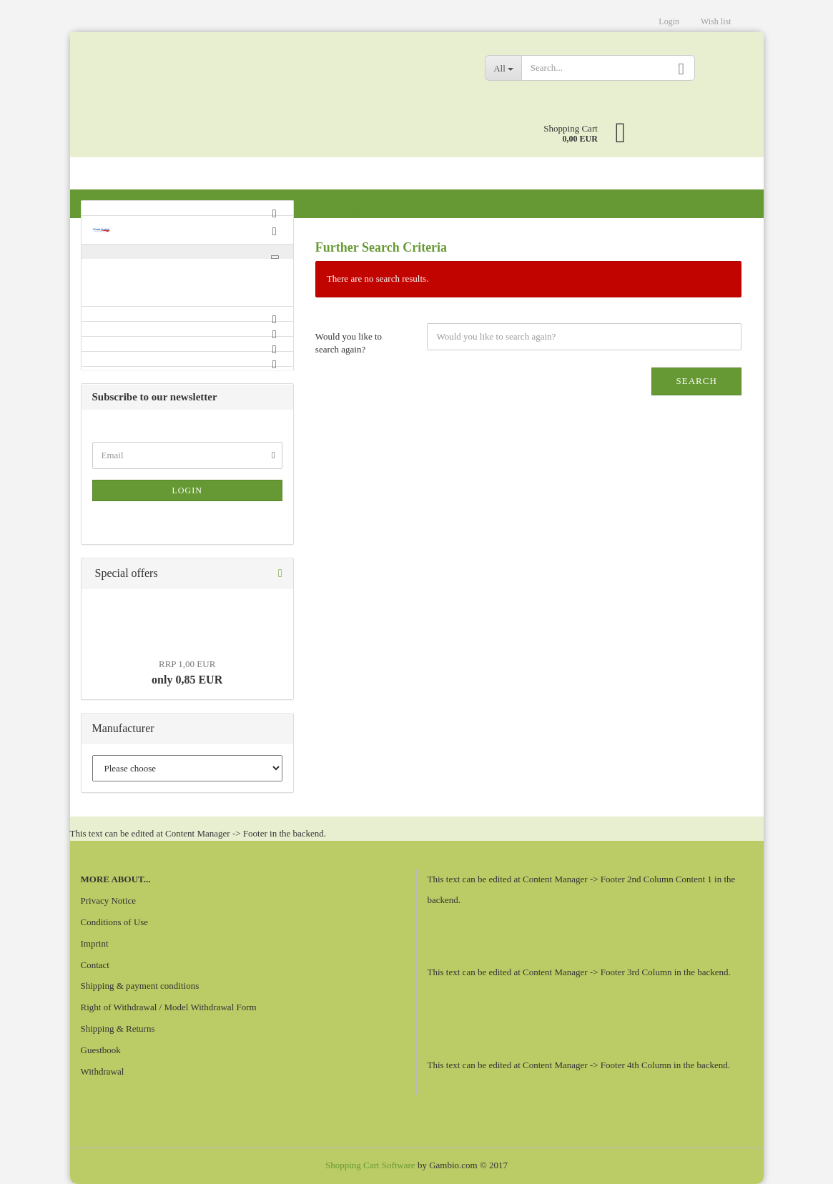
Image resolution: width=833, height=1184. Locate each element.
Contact (95, 964)
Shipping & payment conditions (140, 985)
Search (696, 380)
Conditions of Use (115, 922)
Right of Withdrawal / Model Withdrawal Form (169, 1007)
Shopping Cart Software (370, 1165)
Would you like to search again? (348, 343)
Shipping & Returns (118, 1028)
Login (669, 21)
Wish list (716, 21)
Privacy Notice (109, 900)
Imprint (95, 943)
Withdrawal (102, 1071)
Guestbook (101, 1050)
